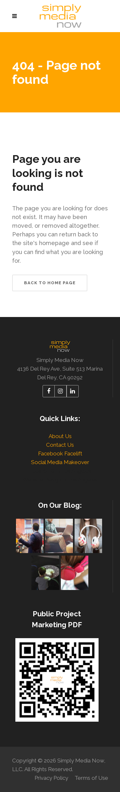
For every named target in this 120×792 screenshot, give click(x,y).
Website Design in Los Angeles (60, 479)
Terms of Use (91, 778)
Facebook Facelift (60, 453)
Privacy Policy (51, 778)
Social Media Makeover (60, 462)
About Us (60, 436)
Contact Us (60, 445)
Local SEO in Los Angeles (60, 471)
